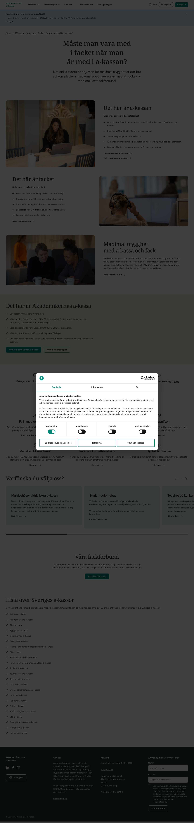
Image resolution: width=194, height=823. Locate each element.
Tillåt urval (97, 443)
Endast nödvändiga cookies (58, 443)
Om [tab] (137, 387)
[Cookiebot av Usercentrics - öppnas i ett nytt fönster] (143, 378)
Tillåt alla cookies (135, 443)
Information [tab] (97, 387)
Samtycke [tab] (56, 387)
